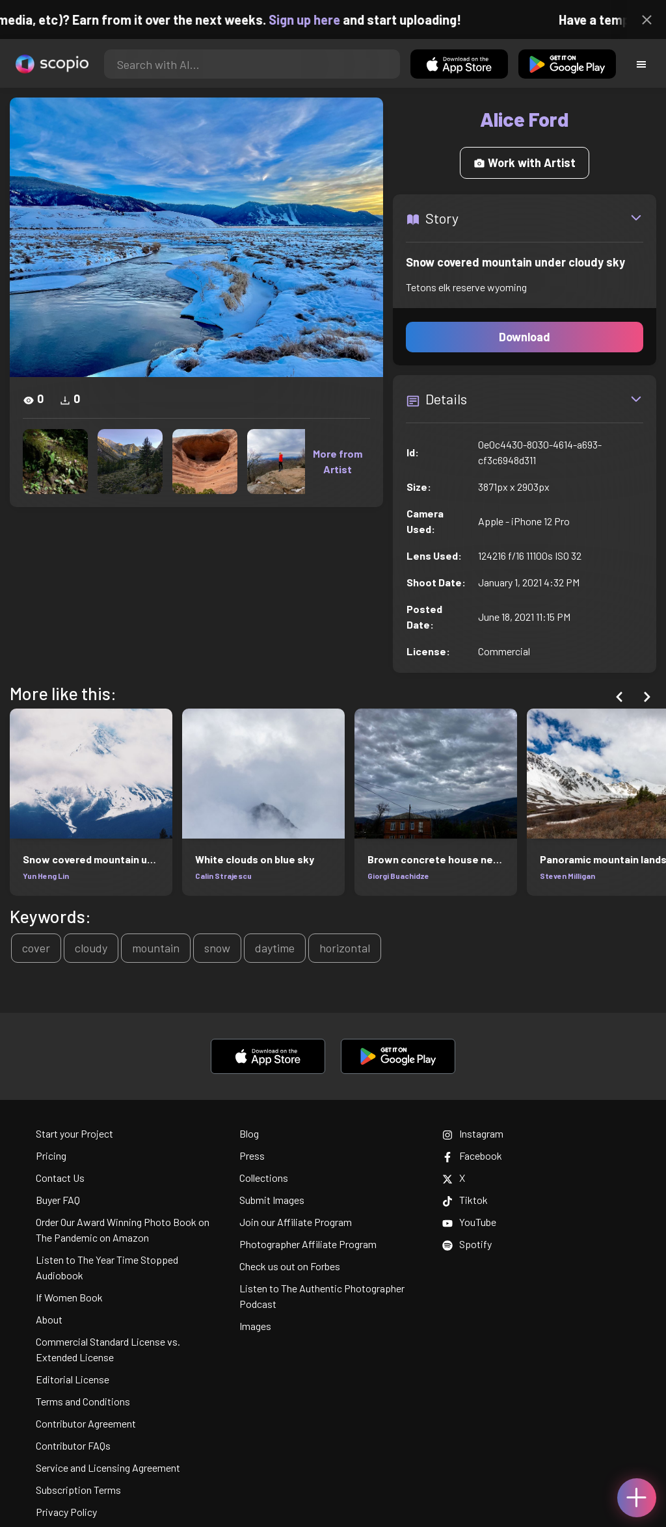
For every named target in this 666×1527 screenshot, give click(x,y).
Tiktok (465, 1200)
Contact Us (60, 1177)
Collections (263, 1177)
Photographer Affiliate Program (308, 1244)
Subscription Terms (78, 1489)
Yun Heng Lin (46, 875)
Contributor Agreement (86, 1423)
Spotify (467, 1244)
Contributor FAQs (73, 1445)
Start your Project (74, 1133)
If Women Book (69, 1297)
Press (252, 1155)
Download (524, 337)
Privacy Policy (66, 1512)
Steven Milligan (567, 875)
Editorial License (72, 1379)
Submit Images (271, 1200)
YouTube (469, 1222)
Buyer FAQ (58, 1200)
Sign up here (324, 19)
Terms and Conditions (83, 1401)
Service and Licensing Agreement (108, 1467)
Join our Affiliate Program (295, 1222)
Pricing (51, 1155)
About (49, 1319)
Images (255, 1326)
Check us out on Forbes (289, 1266)
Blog (249, 1133)
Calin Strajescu (223, 875)
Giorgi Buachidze (398, 875)
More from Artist (337, 461)
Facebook (472, 1155)
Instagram (472, 1133)
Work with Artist (524, 162)
